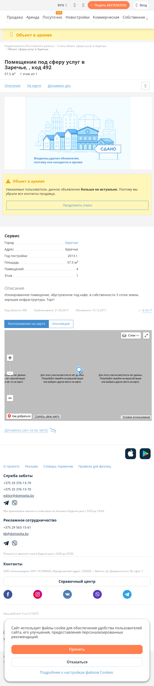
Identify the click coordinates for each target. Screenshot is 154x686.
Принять (77, 649)
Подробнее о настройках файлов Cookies (76, 672)
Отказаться (77, 661)
